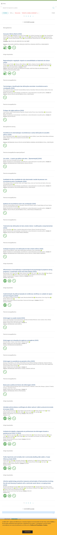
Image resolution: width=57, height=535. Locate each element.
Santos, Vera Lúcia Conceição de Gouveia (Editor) (18, 137)
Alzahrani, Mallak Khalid (42, 460)
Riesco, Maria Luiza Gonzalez (21, 274)
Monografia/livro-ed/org (9, 126)
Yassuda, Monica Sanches (34, 462)
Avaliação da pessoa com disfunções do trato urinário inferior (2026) (23, 249)
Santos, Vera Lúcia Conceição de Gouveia (12, 160)
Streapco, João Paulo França (9, 387)
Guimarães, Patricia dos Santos (26, 205)
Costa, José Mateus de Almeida (32, 436)
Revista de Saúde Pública (12, 67)
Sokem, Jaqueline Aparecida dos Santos (22, 229)
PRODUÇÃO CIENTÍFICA (24, 44)
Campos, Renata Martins (8, 250)
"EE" (12, 13)
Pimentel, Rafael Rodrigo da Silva (15, 38)
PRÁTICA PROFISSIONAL (20, 390)
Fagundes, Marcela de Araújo (15, 65)
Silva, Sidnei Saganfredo (47, 364)
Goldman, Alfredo (7, 35)
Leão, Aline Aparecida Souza (9, 410)
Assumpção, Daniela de (20, 460)
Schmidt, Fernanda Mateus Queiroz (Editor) (26, 136)
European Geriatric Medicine (13, 463)
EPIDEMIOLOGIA (38, 209)
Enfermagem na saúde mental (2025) (14, 318)
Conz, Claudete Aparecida (9, 386)
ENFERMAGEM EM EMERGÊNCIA (14, 345)
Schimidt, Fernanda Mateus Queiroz (22, 89)
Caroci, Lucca (28, 412)
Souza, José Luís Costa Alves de (35, 183)
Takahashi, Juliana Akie (35, 386)
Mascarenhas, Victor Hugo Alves (10, 273)
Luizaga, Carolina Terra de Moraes (31, 65)
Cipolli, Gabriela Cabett (8, 460)
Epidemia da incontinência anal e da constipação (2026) (19, 203)
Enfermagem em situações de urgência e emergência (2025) (20, 340)
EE (15, 41)
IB (25, 41)
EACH (30, 276)
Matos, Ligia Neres (20, 488)
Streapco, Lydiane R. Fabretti (47, 386)
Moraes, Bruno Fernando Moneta (22, 386)
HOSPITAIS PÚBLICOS (34, 68)
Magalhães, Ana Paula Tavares (19, 35)
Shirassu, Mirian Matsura (21, 64)
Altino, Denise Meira (21, 362)
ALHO (8, 415)
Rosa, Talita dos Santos (8, 89)
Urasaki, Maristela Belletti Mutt (27, 297)
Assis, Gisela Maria (39, 112)
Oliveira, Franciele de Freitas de (39, 229)
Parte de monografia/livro (9, 80)
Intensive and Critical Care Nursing (14, 491)
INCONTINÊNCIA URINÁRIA (29, 142)
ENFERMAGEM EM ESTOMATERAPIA (16, 163)
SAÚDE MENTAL (18, 324)
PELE (8, 492)
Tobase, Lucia (14, 342)
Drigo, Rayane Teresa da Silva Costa (26, 410)
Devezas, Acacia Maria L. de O (10, 362)
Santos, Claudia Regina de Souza (41, 205)
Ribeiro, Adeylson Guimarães (34, 64)
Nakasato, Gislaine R (43, 362)
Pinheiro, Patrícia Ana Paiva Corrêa (16, 364)
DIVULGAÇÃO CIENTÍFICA (13, 44)
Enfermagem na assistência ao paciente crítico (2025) (19, 361)
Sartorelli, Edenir (6, 342)
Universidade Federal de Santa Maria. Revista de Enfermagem (20, 300)
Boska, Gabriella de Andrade (26, 319)
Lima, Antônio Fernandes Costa (35, 35)
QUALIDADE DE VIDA (12, 187)
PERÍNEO (9, 301)
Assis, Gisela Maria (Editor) (9, 136)
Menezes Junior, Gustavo (38, 319)
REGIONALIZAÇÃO (44, 68)
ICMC (27, 413)
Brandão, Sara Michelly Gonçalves (10, 486)
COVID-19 (9, 440)
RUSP (18, 41)
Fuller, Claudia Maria (48, 35)
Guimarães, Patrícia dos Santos (37, 89)
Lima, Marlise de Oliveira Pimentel (36, 274)
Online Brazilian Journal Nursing (14, 413)
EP (20, 41)
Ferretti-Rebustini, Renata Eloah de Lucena (34, 38)
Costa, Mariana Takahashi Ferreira (33, 488)
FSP (24, 67)
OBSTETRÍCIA (10, 277)
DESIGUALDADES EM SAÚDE (9, 70)
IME (9, 41)
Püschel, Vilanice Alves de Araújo (10, 365)
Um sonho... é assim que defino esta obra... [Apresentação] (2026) (22, 158)
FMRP (27, 41)
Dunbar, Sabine (19, 436)
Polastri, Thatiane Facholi (23, 342)
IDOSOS (9, 464)
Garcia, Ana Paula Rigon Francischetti (11, 319)
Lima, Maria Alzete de (44, 436)
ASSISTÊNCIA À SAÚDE (20, 368)
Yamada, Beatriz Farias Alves (42, 486)
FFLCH (12, 41)
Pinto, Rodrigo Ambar (8, 183)
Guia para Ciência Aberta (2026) (12, 34)
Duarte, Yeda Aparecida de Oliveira (18, 462)
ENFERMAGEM (11, 142)
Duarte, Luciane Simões (8, 64)
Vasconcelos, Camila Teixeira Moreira (11, 112)
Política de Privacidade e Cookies (38, 525)
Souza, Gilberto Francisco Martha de (11, 36)
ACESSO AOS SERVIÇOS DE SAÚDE (21, 68)
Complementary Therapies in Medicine (15, 276)
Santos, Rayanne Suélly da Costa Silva (33, 364)
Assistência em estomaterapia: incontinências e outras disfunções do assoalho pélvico (26, 92)
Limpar (53, 12)
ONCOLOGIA (10, 68)
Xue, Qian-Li (44, 462)
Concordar (27, 531)
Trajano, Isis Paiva (25, 36)
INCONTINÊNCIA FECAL (21, 94)
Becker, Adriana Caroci (25, 273)
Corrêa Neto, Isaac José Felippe (20, 183)
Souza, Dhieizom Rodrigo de (32, 362)
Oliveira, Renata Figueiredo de (40, 435)
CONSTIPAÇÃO (30, 94)
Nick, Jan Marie (36, 412)
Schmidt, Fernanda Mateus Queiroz (11, 205)
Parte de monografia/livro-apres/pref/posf (14, 152)
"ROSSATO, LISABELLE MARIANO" (30, 13)
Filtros (5, 13)
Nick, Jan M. (34, 273)
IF (23, 41)
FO (22, 41)
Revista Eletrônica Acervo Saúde (14, 439)
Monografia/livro (7, 27)
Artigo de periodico (8, 54)
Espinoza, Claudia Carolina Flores (27, 112)
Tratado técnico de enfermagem (14, 322)
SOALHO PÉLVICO (12, 94)
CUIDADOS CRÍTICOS (30, 368)
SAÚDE (18, 70)
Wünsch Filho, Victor (45, 65)
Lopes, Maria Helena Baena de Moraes (23, 250)
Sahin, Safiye (41, 273)
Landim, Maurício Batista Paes (25, 435)
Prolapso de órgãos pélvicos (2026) (13, 110)
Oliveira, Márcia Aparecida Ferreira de (15, 321)
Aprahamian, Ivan (31, 460)
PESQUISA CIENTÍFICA (36, 44)
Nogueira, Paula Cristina (48, 488)
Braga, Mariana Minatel (36, 36)
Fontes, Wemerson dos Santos (10, 435)
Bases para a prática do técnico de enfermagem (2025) (19, 385)
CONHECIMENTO (45, 44)
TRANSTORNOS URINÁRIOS (22, 232)
